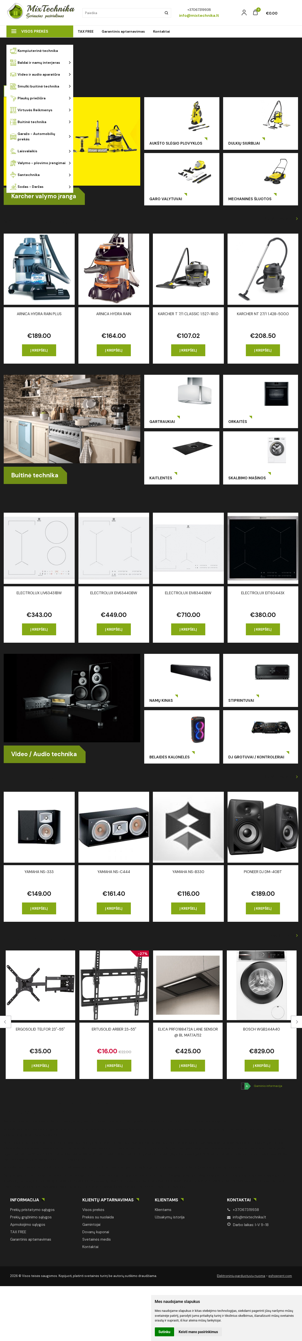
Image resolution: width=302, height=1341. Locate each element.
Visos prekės (29, 31)
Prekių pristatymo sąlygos (32, 1209)
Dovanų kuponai (95, 1232)
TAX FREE (85, 31)
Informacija (24, 1200)
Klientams (166, 1200)
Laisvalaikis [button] (23, 151)
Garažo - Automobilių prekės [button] (32, 137)
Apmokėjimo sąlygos (27, 1224)
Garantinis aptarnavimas (123, 31)
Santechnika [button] (25, 175)
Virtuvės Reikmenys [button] (31, 110)
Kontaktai (161, 31)
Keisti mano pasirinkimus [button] (198, 1332)
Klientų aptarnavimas (108, 1200)
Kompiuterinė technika (34, 51)
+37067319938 (243, 1209)
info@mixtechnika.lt (246, 1217)
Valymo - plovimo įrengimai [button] (38, 163)
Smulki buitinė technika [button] (34, 86)
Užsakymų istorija (170, 1217)
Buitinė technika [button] (28, 122)
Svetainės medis (96, 1239)
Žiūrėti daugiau (279, 219)
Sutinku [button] (164, 1332)
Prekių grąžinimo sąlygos (31, 1217)
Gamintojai (91, 1224)
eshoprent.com (280, 1276)
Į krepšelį (39, 350)
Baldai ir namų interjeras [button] (35, 63)
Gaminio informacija (268, 1086)
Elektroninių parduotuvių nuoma (241, 1276)
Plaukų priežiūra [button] (28, 98)
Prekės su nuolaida (98, 1217)
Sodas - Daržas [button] (27, 187)
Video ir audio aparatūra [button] (35, 74)
